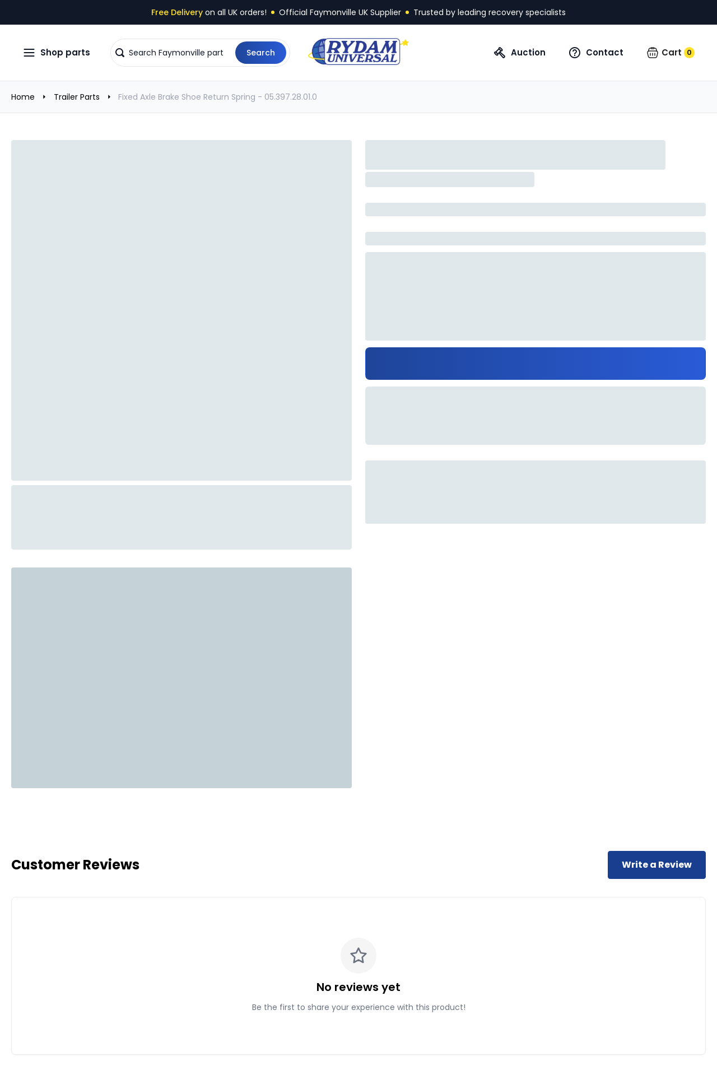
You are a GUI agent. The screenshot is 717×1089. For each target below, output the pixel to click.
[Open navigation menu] (56, 52)
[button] (200, 53)
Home (23, 97)
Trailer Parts (77, 97)
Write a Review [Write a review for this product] (657, 864)
